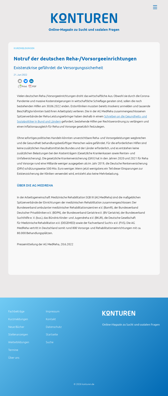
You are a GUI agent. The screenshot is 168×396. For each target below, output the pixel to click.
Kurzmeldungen (24, 48)
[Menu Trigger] (155, 7)
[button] (20, 81)
